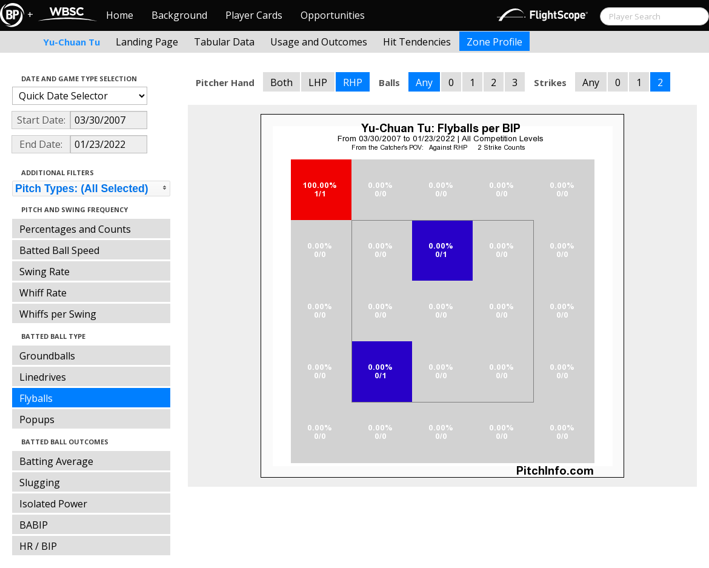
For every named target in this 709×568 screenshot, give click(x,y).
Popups (37, 419)
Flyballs (36, 398)
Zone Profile (494, 41)
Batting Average (56, 461)
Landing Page (147, 41)
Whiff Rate (43, 292)
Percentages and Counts (75, 229)
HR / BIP (38, 546)
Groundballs (47, 356)
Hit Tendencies (417, 41)
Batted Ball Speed (59, 250)
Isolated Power (53, 503)
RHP (352, 82)
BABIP (33, 525)
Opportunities (333, 15)
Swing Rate (44, 271)
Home (119, 15)
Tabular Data (224, 41)
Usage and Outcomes (318, 41)
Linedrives (42, 377)
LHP (317, 82)
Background (179, 15)
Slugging (39, 482)
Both (281, 82)
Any (424, 82)
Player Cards (253, 15)
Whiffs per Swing (57, 314)
